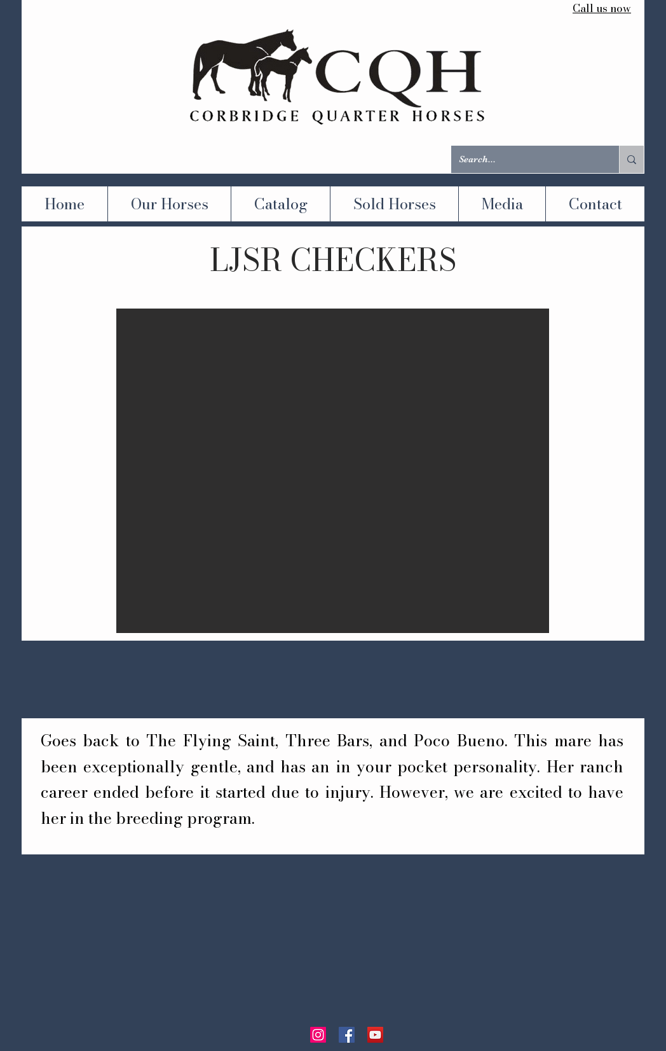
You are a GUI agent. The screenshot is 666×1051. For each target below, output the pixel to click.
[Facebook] (347, 1035)
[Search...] (525, 159)
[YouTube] (375, 1035)
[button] (332, 471)
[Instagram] (318, 1035)
